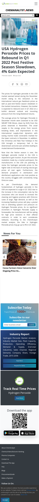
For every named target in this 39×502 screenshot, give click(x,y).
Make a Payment (7, 478)
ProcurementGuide (8, 474)
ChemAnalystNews (19, 10)
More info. (24, 495)
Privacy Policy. (31, 490)
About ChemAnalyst (8, 448)
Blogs (3, 471)
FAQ (3, 467)
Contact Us (5, 459)
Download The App (8, 463)
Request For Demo (19, 366)
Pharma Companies (8, 455)
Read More (19, 398)
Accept (5, 500)
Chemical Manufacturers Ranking (13, 452)
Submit (31, 325)
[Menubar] (36, 3)
